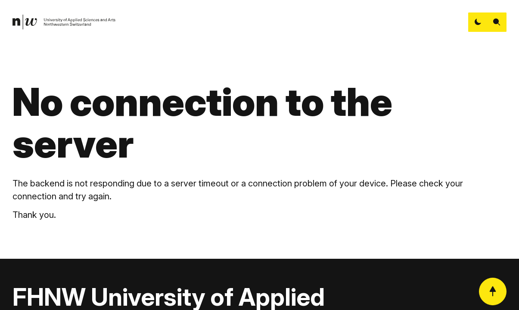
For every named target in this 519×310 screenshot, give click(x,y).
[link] (64, 22)
